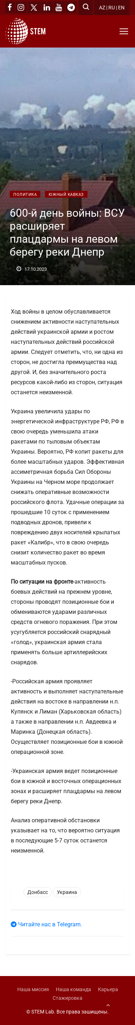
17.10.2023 (32, 269)
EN (121, 7)
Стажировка (67, 998)
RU (111, 7)
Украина (67, 892)
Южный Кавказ (66, 194)
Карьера (108, 989)
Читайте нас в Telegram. (46, 924)
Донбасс (37, 892)
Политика (25, 194)
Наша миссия (33, 989)
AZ (102, 7)
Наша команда (73, 989)
